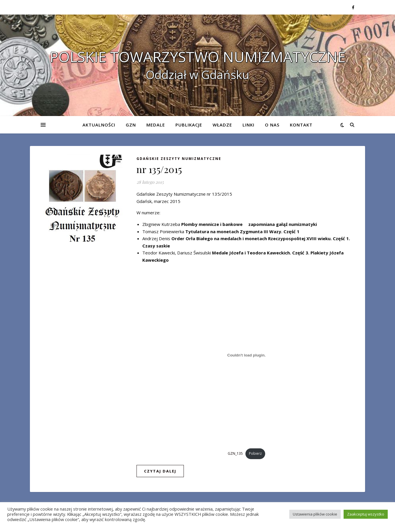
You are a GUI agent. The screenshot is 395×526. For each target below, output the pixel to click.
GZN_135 (235, 453)
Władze (222, 125)
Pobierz (255, 453)
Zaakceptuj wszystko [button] (365, 514)
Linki (248, 125)
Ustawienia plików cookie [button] (315, 514)
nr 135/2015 (159, 169)
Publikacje (188, 125)
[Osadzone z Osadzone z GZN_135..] (246, 355)
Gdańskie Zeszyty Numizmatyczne (179, 158)
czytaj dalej (160, 471)
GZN (131, 125)
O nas (272, 125)
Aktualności (98, 125)
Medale (155, 125)
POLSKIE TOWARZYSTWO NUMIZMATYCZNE (198, 56)
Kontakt (301, 125)
